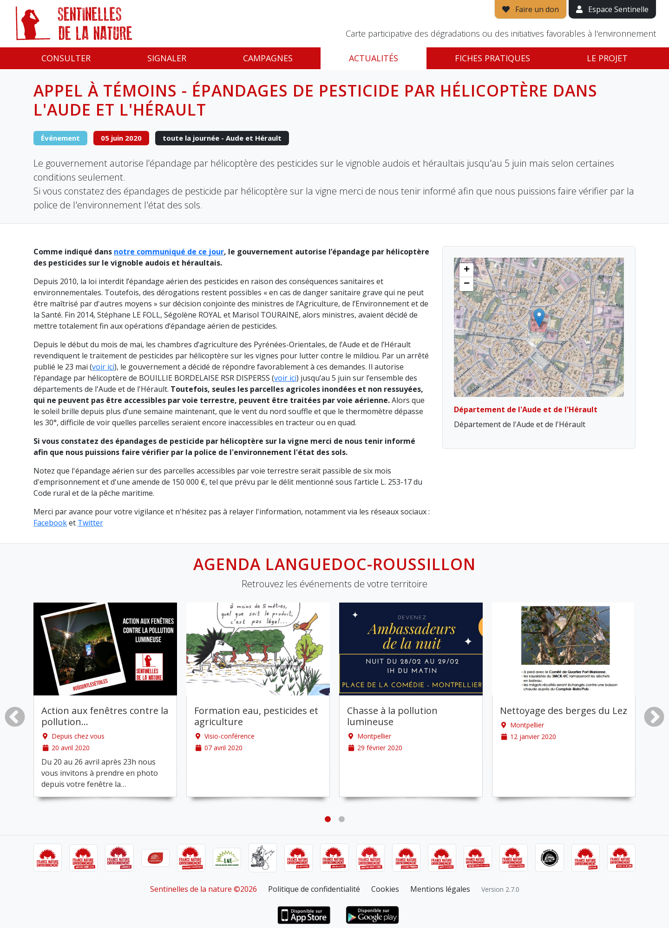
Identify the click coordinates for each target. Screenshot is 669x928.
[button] (539, 317)
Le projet (607, 58)
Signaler (166, 58)
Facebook (50, 523)
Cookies (385, 889)
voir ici (103, 367)
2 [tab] (341, 819)
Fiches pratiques (492, 58)
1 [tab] (327, 819)
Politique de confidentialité (314, 889)
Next (654, 717)
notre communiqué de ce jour (169, 252)
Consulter (66, 58)
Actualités (373, 58)
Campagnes (268, 58)
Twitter (90, 523)
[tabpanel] (105, 700)
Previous (14, 717)
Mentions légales (440, 889)
